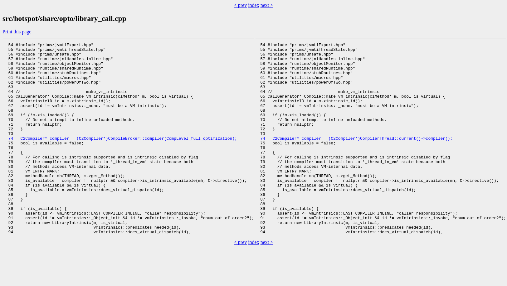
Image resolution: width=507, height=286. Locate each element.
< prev (240, 5)
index (253, 5)
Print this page (16, 31)
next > (267, 5)
